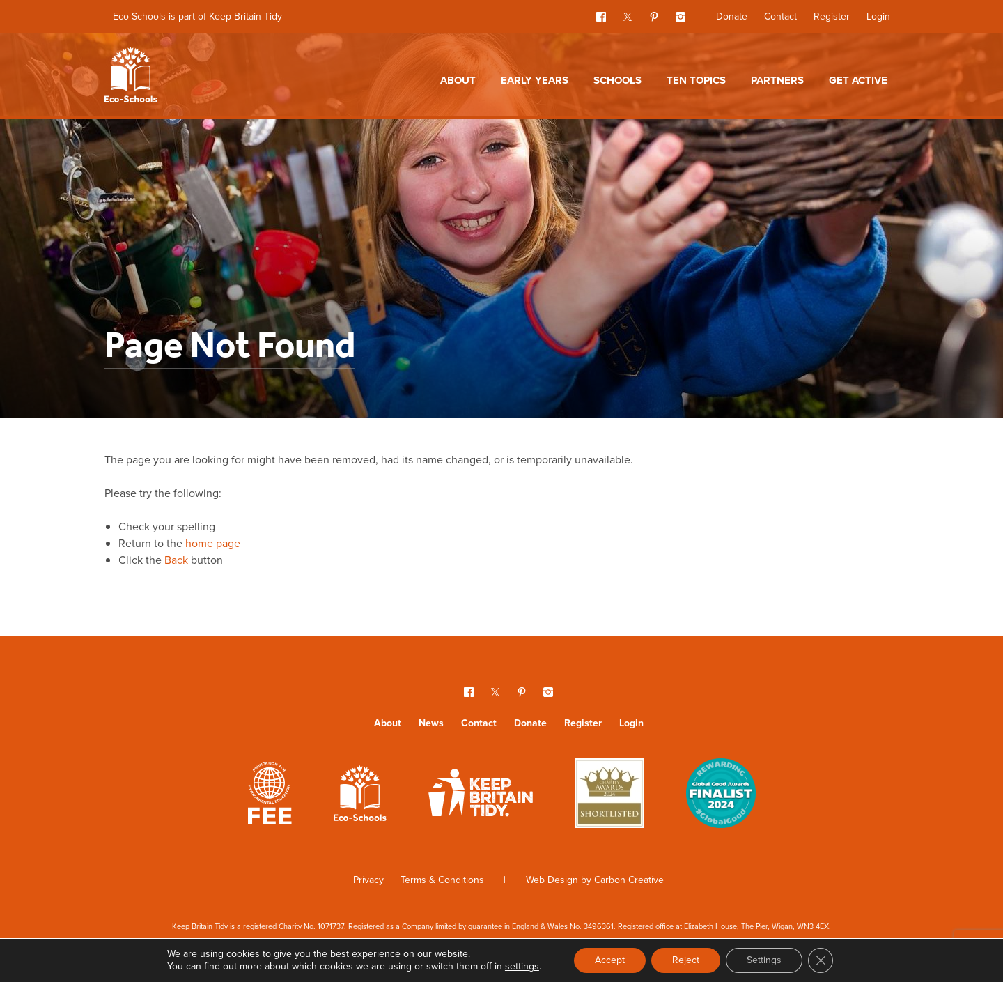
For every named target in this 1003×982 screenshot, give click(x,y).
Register (832, 16)
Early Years (534, 80)
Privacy (368, 880)
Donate (731, 16)
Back (176, 560)
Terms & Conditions (442, 880)
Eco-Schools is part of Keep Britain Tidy (197, 16)
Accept (610, 960)
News (431, 723)
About (458, 80)
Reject (685, 960)
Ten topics (696, 80)
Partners (777, 80)
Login (878, 16)
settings (522, 966)
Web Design (552, 880)
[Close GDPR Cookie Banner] (820, 960)
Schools (617, 80)
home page (212, 543)
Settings (764, 960)
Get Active (858, 80)
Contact (780, 16)
